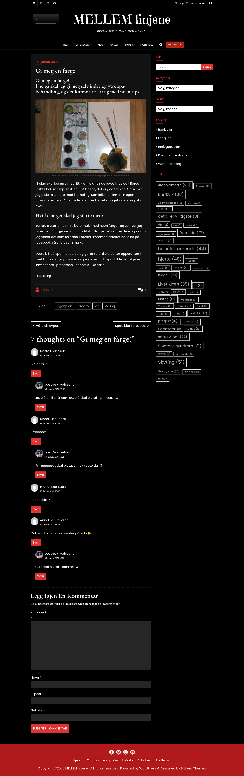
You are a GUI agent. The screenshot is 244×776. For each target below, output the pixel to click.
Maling (109, 306)
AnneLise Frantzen (54, 520)
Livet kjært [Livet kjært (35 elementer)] (173, 284)
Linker (145, 760)
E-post (37, 694)
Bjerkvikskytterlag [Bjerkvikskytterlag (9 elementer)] (170, 202)
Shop (179, 3)
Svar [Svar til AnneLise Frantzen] (36, 542)
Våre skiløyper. (47, 326)
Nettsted (38, 710)
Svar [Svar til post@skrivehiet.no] (40, 407)
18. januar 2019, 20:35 (50, 355)
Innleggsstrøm (169, 146)
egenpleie (65, 306)
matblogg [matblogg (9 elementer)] (189, 299)
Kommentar (38, 615)
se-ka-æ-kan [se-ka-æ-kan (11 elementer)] (169, 329)
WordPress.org (169, 164)
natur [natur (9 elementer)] (163, 314)
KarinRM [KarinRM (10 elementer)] (181, 267)
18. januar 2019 (46, 62)
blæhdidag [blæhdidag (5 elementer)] (194, 203)
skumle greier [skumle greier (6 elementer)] (184, 354)
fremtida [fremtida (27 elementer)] (191, 232)
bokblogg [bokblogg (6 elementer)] (164, 208)
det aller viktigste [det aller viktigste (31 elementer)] (179, 216)
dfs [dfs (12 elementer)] (163, 224)
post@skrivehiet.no (60, 384)
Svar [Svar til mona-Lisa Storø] (36, 509)
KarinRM (44, 289)
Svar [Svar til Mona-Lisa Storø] (36, 441)
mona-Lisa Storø (53, 487)
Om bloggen (97, 760)
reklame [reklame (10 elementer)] (190, 321)
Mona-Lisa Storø (53, 419)
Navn (36, 677)
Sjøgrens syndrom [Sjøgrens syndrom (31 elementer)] (179, 346)
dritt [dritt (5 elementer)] (177, 225)
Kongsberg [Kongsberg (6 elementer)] (201, 268)
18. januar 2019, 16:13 (54, 558)
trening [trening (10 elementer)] (192, 372)
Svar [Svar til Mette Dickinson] (36, 373)
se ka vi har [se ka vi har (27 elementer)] (172, 336)
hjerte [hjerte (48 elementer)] (170, 259)
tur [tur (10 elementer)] (162, 378)
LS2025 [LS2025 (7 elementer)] (178, 292)
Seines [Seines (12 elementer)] (193, 329)
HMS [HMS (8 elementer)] (191, 261)
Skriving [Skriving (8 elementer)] (164, 353)
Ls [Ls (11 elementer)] (198, 285)
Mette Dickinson (52, 351)
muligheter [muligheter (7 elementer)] (184, 306)
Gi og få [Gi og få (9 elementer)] (164, 240)
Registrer (165, 129)
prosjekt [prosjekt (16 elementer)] (167, 321)
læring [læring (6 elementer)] (194, 292)
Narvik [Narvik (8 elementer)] (202, 306)
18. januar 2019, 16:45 (50, 491)
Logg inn (164, 138)
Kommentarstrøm (172, 155)
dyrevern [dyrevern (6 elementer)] (191, 225)
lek (96, 306)
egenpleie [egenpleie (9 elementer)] (166, 234)
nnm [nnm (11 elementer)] (179, 313)
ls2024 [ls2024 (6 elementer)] (163, 292)
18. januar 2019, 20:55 (55, 389)
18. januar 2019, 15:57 (50, 524)
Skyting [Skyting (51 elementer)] (171, 362)
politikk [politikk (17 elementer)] (198, 313)
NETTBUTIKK (174, 44)
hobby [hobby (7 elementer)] (163, 268)
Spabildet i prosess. (130, 326)
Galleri (130, 760)
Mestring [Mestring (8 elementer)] (165, 306)
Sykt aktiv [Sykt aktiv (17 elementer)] (168, 371)
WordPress (147, 768)
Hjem (77, 760)
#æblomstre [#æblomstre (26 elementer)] (174, 185)
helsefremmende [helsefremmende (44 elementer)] (182, 249)
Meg (116, 760)
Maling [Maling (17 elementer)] (166, 299)
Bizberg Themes (193, 768)
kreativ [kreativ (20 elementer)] (167, 275)
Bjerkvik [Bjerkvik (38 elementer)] (171, 194)
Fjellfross (163, 760)
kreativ (83, 306)
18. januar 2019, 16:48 (50, 423)
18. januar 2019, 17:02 (54, 456)
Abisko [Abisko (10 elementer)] (202, 186)
